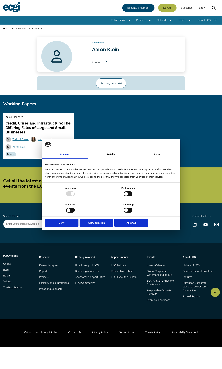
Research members (122, 286)
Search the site (12, 230)
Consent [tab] (65, 163)
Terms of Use (127, 352)
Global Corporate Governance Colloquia (159, 288)
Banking (11, 162)
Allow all (155, 214)
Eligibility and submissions (54, 299)
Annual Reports (191, 312)
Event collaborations (158, 316)
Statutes (187, 292)
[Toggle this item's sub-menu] (129, 20)
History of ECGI (191, 280)
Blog (6, 286)
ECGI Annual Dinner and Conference (160, 298)
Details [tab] (111, 163)
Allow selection (111, 214)
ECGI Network (20, 29)
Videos (8, 299)
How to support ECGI (87, 280)
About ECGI (204, 20)
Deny (67, 214)
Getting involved (85, 271)
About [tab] (157, 163)
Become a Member (138, 8)
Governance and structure (197, 286)
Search (213, 8)
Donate (167, 8)
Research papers (49, 280)
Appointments (119, 271)
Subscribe (186, 8)
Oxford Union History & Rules (37, 352)
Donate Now (108, 238)
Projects (140, 20)
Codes (7, 280)
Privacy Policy (99, 352)
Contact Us (72, 352)
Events (181, 20)
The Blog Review (13, 305)
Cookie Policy (154, 352)
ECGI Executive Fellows (124, 292)
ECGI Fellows (118, 280)
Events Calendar (156, 280)
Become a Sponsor (134, 238)
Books (7, 292)
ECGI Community (85, 299)
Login (202, 8)
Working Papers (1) (111, 87)
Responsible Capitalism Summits (160, 308)
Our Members (37, 29)
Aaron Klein (19, 154)
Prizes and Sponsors (51, 305)
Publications (117, 20)
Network (161, 20)
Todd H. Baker (21, 146)
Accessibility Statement (188, 352)
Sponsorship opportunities (90, 292)
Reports (43, 286)
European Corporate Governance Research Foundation (195, 303)
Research (45, 271)
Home (7, 29)
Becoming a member (87, 286)
